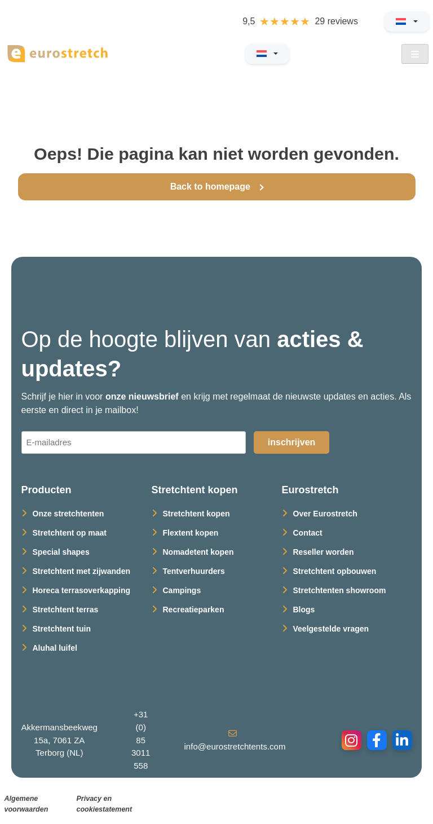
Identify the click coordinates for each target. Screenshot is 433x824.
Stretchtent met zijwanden (81, 571)
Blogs (304, 609)
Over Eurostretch (325, 513)
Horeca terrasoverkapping (82, 590)
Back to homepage (211, 186)
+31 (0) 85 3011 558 (140, 739)
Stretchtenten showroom (339, 590)
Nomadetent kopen (198, 551)
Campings (182, 590)
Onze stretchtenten (68, 513)
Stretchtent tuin (62, 628)
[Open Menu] (414, 54)
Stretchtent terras (66, 609)
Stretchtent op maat (70, 532)
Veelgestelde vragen (331, 628)
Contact (307, 532)
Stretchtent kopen (196, 513)
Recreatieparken (193, 609)
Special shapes (61, 551)
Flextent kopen (191, 532)
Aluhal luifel (55, 647)
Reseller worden (323, 551)
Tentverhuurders (194, 571)
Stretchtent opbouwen (335, 571)
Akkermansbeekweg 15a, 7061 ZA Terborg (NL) (59, 739)
